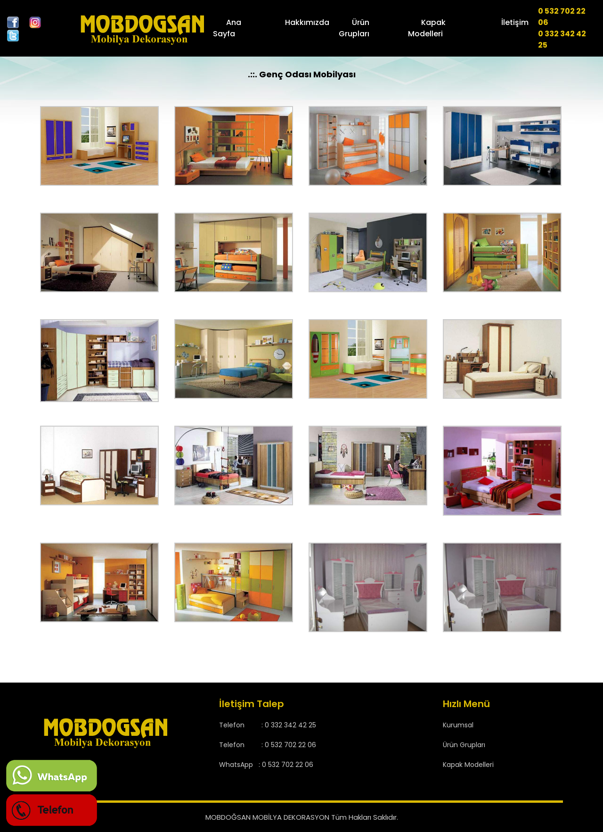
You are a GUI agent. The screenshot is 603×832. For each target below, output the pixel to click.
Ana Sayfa (231, 28)
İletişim (513, 22)
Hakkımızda (308, 22)
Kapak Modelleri (429, 28)
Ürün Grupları (357, 28)
